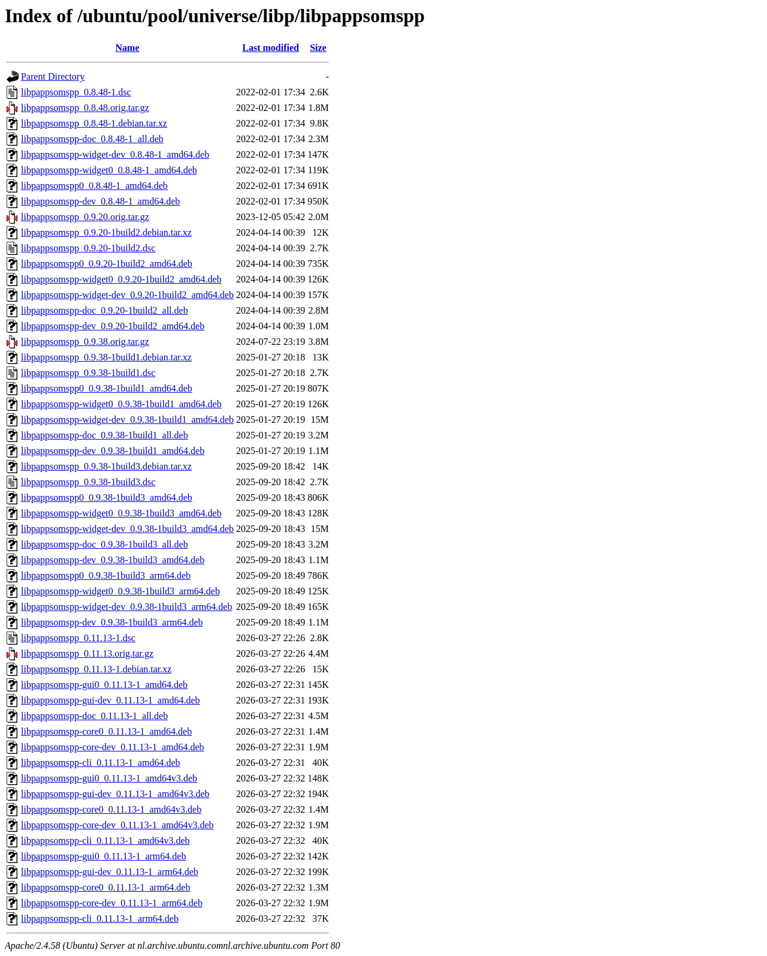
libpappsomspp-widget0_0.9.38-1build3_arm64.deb (120, 591)
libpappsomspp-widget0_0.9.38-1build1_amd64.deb (121, 404)
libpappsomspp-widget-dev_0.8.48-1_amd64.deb (115, 154)
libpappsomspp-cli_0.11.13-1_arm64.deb (100, 918)
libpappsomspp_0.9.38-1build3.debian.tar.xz (106, 466)
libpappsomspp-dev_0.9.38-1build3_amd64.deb (112, 560)
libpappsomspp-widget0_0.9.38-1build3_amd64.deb (121, 513)
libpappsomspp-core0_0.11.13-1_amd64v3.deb (111, 809)
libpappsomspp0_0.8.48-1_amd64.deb (94, 186)
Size (318, 48)
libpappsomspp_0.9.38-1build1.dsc (88, 373)
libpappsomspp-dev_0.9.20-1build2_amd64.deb (112, 326)
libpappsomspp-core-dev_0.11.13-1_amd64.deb (112, 747)
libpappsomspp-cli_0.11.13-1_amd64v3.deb (105, 840)
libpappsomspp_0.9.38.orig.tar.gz (85, 341)
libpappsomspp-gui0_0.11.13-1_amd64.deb (104, 685)
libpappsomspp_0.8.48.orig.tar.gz (85, 108)
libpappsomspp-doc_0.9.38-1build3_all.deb (104, 544)
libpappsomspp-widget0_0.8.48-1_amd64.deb (109, 170)
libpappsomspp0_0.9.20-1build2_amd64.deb (106, 263)
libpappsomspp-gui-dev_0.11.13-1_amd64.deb (110, 700)
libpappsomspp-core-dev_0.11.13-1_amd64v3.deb (117, 825)
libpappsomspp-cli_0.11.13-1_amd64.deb (100, 762)
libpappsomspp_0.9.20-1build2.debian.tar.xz (106, 232)
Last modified (270, 48)
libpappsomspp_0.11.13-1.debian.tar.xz (96, 669)
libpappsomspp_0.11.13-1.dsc (78, 638)
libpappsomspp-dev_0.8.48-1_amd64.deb (100, 201)
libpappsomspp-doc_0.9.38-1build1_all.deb (104, 435)
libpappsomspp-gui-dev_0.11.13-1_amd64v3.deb (115, 794)
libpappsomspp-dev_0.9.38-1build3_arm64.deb (112, 622)
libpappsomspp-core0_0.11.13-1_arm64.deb (105, 887)
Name (128, 48)
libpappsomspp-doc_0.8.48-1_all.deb (92, 139)
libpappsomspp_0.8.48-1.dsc (76, 92)
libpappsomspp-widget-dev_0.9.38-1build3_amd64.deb (127, 529)
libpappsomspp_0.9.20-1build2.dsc (88, 248)
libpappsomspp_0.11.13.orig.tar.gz (87, 653)
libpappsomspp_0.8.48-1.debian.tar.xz (94, 123)
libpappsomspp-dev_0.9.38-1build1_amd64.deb (112, 451)
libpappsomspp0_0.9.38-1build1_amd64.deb (106, 388)
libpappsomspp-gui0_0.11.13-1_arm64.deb (103, 856)
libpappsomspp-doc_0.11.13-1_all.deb (94, 716)
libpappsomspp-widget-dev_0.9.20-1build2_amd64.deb (127, 295)
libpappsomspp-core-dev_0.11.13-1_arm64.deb (112, 903)
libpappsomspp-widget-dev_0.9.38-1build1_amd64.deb (127, 419)
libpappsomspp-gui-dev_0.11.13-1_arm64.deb (109, 872)
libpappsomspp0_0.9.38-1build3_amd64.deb (106, 497)
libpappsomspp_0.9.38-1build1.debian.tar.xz (106, 357)
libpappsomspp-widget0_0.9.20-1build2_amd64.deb (121, 279)
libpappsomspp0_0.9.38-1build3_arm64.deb (106, 575)
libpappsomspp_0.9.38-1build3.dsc (88, 482)
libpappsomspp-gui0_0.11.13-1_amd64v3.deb (109, 778)
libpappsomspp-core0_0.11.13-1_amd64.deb (106, 731)
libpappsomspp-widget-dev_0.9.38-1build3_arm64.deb (126, 607)
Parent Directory (52, 76)
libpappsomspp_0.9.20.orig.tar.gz (85, 217)
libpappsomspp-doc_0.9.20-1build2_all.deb (104, 310)
